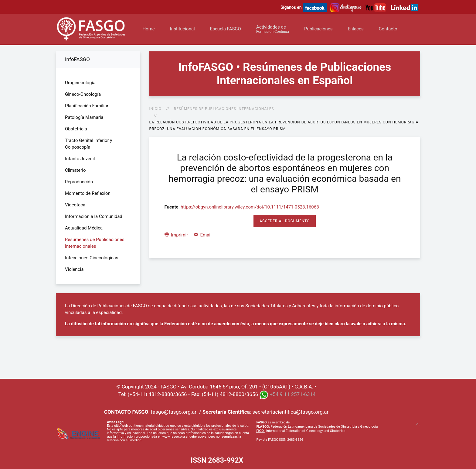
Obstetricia (76, 129)
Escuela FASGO (225, 29)
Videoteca (75, 205)
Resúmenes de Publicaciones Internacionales (224, 109)
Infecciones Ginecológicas (91, 257)
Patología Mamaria (84, 117)
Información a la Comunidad (93, 216)
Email (203, 235)
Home (148, 29)
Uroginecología (80, 82)
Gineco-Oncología (83, 94)
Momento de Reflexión (87, 193)
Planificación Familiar (86, 106)
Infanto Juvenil (80, 158)
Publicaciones (318, 29)
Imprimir (177, 235)
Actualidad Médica (84, 228)
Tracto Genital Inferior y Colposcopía (88, 144)
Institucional (182, 29)
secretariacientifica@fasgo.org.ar (290, 412)
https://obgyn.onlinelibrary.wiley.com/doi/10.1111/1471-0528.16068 (250, 207)
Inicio (155, 109)
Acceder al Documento (285, 221)
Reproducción (79, 181)
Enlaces (355, 29)
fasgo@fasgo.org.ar (173, 412)
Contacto (388, 29)
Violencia (74, 269)
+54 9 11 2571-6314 (292, 394)
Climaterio (75, 170)
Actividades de (272, 29)
